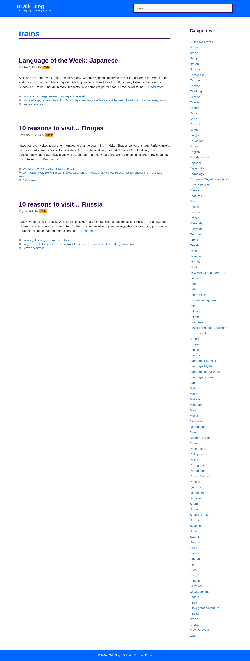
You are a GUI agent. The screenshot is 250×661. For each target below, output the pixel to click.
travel (158, 172)
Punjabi (195, 481)
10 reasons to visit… (204, 42)
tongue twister (150, 100)
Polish (194, 460)
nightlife (71, 244)
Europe (119, 172)
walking (23, 176)
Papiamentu (198, 449)
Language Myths (201, 366)
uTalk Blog (30, 6)
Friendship (197, 223)
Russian (51, 240)
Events (194, 190)
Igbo (193, 284)
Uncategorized (200, 591)
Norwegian (197, 443)
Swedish (195, 542)
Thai (193, 553)
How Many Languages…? (207, 273)
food (52, 244)
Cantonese (197, 75)
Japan (69, 100)
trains (162, 100)
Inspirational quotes (203, 300)
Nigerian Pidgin (200, 438)
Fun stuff (196, 229)
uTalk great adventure (204, 608)
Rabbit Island (133, 100)
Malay (194, 394)
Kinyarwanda (199, 333)
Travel (67, 240)
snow (100, 244)
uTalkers (195, 613)
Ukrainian (196, 586)
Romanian (197, 492)
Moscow (61, 244)
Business (196, 69)
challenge (34, 100)
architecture (30, 172)
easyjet (195, 135)
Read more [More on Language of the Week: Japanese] (155, 87)
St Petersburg (112, 244)
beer (40, 172)
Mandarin (196, 405)
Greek (194, 240)
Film (193, 201)
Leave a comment (33, 104)
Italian (194, 311)
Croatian (195, 102)
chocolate (94, 172)
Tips (60, 240)
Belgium (49, 172)
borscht (35, 244)
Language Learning (47, 96)
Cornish (195, 97)
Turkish (195, 580)
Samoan (195, 509)
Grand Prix (58, 100)
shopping (140, 172)
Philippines (197, 454)
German (195, 234)
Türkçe (194, 575)
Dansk (194, 119)
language (92, 100)
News (194, 432)
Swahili (195, 536)
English (60, 168)
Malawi (194, 388)
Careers (195, 80)
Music (194, 416)
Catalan (195, 86)
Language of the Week (73, 96)
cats (25, 100)
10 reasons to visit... (34, 168)
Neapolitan (197, 421)
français (195, 212)
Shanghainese (200, 514)
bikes (58, 172)
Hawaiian (196, 256)
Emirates (196, 146)
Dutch (51, 168)
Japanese (28, 96)
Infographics (198, 295)
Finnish (195, 207)
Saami (194, 503)
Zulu (193, 635)
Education (197, 141)
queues (82, 244)
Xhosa (194, 624)
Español (195, 163)
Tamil (193, 547)
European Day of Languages (209, 179)
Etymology (197, 174)
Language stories (201, 377)
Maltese (195, 399)
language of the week (111, 100)
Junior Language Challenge (208, 328)
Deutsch (195, 124)
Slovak (194, 520)
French (70, 168)
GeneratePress (143, 655)
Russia (92, 244)
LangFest (196, 355)
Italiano (195, 317)
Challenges (197, 91)
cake (75, 172)
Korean (195, 344)
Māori (194, 410)
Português (197, 465)
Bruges (67, 172)
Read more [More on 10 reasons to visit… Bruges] (50, 159)
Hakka (194, 251)
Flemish (129, 172)
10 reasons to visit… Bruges (61, 128)
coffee (109, 172)
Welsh (194, 619)
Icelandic (196, 278)
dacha (44, 244)
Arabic (194, 53)
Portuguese (198, 471)
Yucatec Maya (199, 630)
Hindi (193, 267)
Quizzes (195, 487)
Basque (195, 58)
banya (26, 244)
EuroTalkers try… (201, 185)
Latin (193, 383)
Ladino (194, 350)
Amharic (195, 47)
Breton (194, 64)
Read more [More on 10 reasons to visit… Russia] (88, 231)
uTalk (193, 602)
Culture (195, 108)
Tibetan (195, 558)
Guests (195, 245)
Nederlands (198, 427)
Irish (193, 306)
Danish (194, 113)
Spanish (195, 525)
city (103, 172)
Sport (193, 531)
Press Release (200, 476)
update (194, 597)
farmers (46, 100)
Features (196, 196)
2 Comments (30, 180)
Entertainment (199, 157)
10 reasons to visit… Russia (61, 204)
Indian (194, 289)
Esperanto (197, 168)
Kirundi (194, 339)
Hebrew (195, 262)
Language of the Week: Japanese (68, 60)
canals (83, 172)
